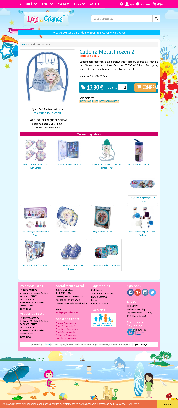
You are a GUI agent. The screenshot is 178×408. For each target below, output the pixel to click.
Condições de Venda (65, 332)
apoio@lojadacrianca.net (47, 113)
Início (24, 44)
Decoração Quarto (109, 101)
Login (129, 4)
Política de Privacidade (66, 335)
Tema (47, 3)
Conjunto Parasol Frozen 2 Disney (106, 265)
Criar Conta (143, 4)
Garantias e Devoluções (67, 329)
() (158, 4)
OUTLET (96, 3)
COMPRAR (146, 87)
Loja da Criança (140, 344)
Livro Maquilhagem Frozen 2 (69, 164)
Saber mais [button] (133, 404)
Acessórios (85, 101)
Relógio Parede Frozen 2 (102, 232)
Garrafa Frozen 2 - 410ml (138, 164)
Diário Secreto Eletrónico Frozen (35, 265)
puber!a (46, 344)
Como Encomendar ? (65, 326)
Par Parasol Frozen (68, 232)
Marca (64, 3)
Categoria (28, 3)
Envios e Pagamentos (66, 323)
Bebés (95, 101)
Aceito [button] (167, 404)
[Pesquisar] (156, 18)
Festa (79, 3)
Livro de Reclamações (66, 338)
